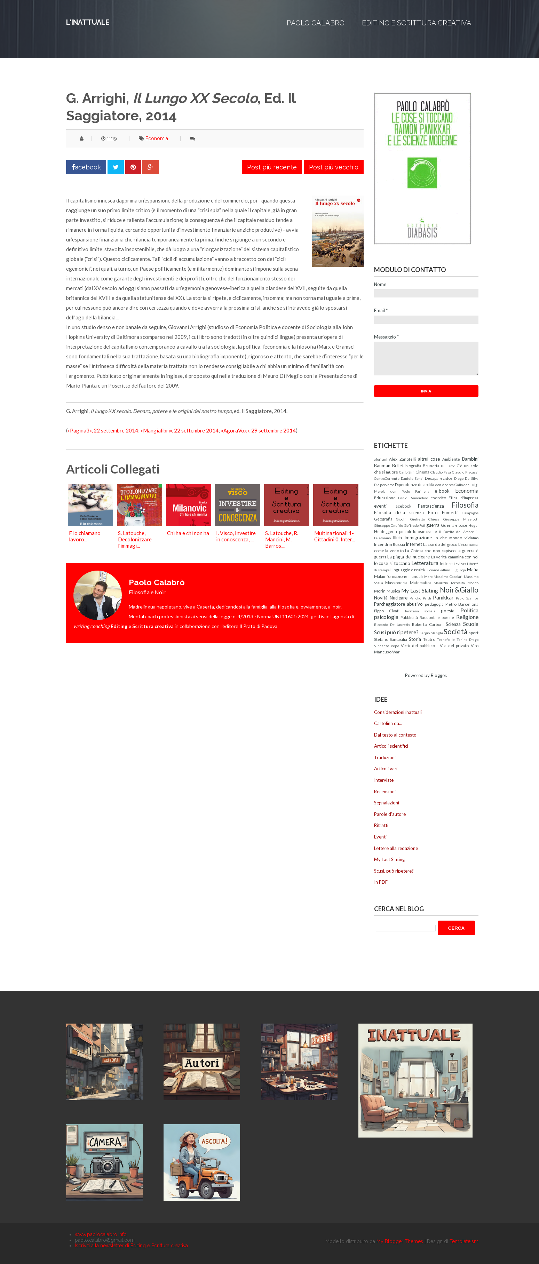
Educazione (385, 497)
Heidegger (384, 531)
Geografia (383, 518)
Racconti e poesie (437, 617)
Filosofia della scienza (399, 512)
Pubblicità (409, 617)
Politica (469, 610)
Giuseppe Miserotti (460, 519)
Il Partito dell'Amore (456, 532)
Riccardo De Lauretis (392, 624)
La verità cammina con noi (454, 556)
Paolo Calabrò (315, 23)
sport (473, 632)
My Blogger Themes (399, 1241)
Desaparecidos (439, 478)
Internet (414, 544)
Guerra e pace (454, 525)
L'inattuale (88, 22)
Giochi (401, 519)
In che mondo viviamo (456, 537)
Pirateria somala (420, 611)
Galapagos (470, 513)
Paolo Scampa (467, 598)
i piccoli (403, 531)
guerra (432, 525)
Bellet (398, 465)
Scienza (453, 624)
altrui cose (429, 459)
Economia (156, 138)
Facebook (402, 505)
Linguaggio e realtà (407, 569)
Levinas (460, 564)
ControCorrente (386, 478)
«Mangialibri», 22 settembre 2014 (180, 430)
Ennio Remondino (413, 498)
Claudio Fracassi (465, 472)
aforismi (380, 459)
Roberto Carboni (428, 624)
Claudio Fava (440, 472)
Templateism (464, 1241)
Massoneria (396, 582)
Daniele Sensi (412, 478)
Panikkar (443, 597)
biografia (413, 465)
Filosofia (464, 504)
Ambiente (451, 458)
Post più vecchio (333, 167)
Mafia (472, 569)
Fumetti (450, 512)
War (396, 651)
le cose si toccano (392, 563)
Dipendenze (406, 484)
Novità (381, 598)
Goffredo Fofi (415, 525)
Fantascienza (431, 506)
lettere (446, 563)
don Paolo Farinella (409, 491)
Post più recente (272, 167)
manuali (416, 576)
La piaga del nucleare (408, 556)
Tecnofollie (446, 639)
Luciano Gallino (438, 570)
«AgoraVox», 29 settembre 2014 (258, 430)
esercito (438, 497)
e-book (442, 491)
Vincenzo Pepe (386, 646)
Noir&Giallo (459, 589)
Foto (433, 512)
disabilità (426, 484)
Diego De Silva (466, 478)
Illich (397, 537)
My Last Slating (419, 590)
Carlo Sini (406, 472)
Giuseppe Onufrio (388, 525)
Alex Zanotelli (402, 458)
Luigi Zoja (458, 570)
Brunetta (431, 465)
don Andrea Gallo (449, 485)
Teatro (429, 639)
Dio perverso (384, 485)
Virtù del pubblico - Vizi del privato (435, 645)
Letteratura (424, 563)
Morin (380, 590)
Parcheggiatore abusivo (398, 604)
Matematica (420, 582)
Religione (467, 617)
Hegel (473, 525)
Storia (415, 639)
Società (455, 631)
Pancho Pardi (420, 598)
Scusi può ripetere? (396, 632)
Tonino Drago (467, 639)
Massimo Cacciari (448, 576)
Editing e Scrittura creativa (416, 23)
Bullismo (448, 466)
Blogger (438, 675)
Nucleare (398, 598)
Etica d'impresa (463, 497)
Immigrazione (418, 537)
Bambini (470, 459)
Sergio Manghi (431, 633)
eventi (380, 506)
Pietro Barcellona (461, 604)
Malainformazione (390, 576)
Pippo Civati (387, 610)
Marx (428, 576)
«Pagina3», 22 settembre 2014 (103, 430)
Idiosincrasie (425, 531)
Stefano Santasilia (390, 639)
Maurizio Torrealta (449, 583)
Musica (393, 590)
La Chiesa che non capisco (430, 550)
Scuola (470, 624)
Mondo (472, 583)
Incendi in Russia (389, 544)
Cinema (422, 471)
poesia (447, 610)
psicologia (386, 617)
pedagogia (434, 604)
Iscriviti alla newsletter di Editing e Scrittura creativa (131, 1245)
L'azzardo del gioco (440, 544)
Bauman (382, 465)
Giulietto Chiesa (425, 519)
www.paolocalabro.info (101, 1234)
